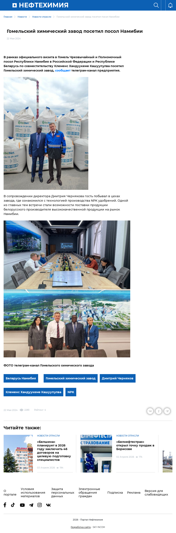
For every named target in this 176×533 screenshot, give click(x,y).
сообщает (63, 70)
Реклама (133, 492)
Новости (22, 16)
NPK (71, 392)
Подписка (115, 492)
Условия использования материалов (33, 492)
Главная (8, 16)
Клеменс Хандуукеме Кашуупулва (33, 392)
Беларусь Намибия (21, 378)
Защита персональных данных (62, 492)
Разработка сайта (81, 527)
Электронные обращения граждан (89, 492)
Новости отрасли (41, 16)
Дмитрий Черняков (117, 378)
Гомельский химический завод (71, 378)
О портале (10, 492)
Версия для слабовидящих (156, 492)
